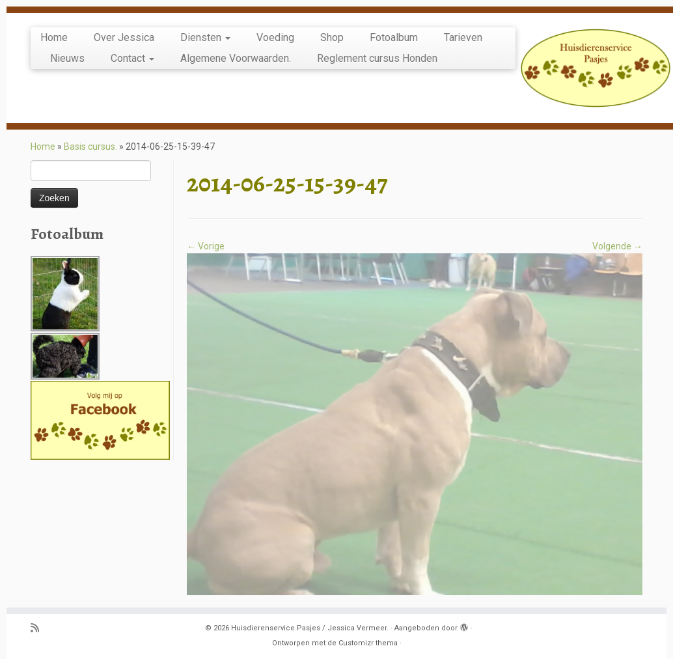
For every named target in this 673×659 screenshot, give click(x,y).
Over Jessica (124, 37)
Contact (132, 58)
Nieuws (67, 58)
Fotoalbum (394, 37)
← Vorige (206, 246)
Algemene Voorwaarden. (235, 58)
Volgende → (617, 246)
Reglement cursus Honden (377, 58)
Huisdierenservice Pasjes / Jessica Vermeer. (310, 628)
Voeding (275, 37)
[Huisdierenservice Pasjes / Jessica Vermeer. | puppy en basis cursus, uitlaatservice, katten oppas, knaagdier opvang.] (596, 68)
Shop (332, 37)
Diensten (205, 37)
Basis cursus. (90, 146)
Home (54, 37)
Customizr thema (368, 643)
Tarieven (463, 37)
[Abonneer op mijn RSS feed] (39, 629)
